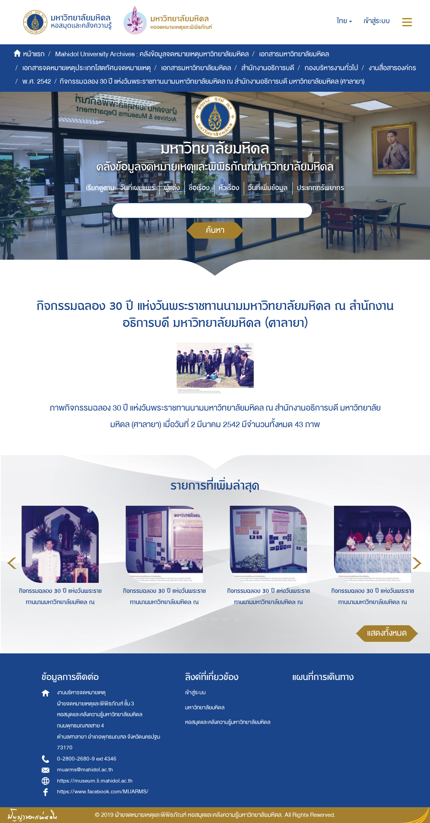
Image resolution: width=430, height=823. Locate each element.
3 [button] (214, 619)
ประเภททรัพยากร (320, 188)
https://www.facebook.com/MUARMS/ (102, 791)
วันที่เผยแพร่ (137, 188)
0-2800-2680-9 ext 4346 (86, 759)
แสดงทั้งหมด (387, 633)
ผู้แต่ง (172, 188)
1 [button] (191, 619)
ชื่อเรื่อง (199, 188)
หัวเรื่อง (229, 188)
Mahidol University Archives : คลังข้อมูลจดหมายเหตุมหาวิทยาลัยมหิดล (152, 54)
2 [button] (203, 619)
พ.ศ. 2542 (36, 82)
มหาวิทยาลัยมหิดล (204, 707)
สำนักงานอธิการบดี (267, 68)
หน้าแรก (34, 54)
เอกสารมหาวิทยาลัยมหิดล (294, 54)
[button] (344, 21)
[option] (58, 561)
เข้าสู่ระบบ (195, 692)
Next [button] (417, 563)
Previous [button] (12, 563)
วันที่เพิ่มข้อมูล (268, 188)
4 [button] (226, 619)
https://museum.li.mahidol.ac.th (95, 781)
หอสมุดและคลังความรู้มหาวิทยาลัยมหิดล (227, 722)
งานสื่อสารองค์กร (392, 68)
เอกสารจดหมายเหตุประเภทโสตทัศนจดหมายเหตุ (86, 68)
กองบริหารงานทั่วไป (331, 68)
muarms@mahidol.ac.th (85, 769)
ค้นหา (215, 230)
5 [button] (237, 619)
